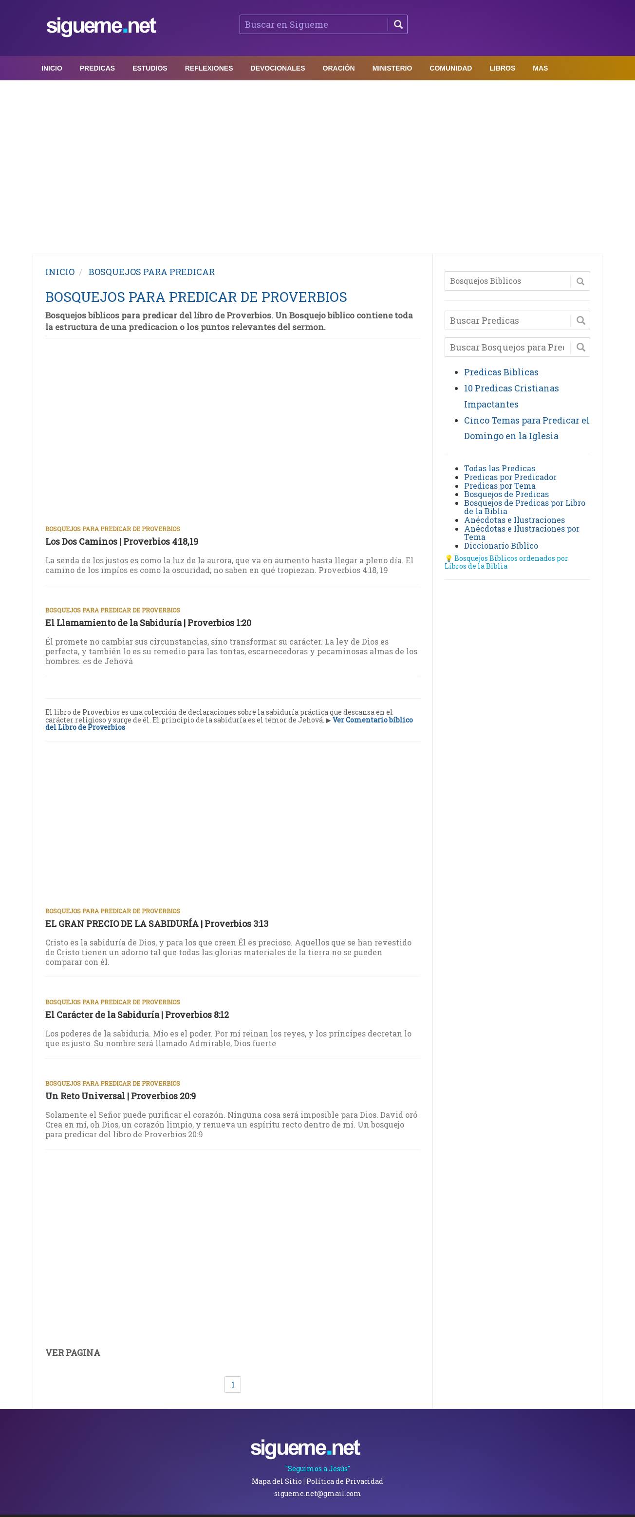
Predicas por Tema (500, 486)
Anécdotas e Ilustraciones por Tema (521, 532)
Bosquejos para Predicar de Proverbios (112, 529)
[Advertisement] (317, 164)
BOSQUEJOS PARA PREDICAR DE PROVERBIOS (196, 297)
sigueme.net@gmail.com (317, 1493)
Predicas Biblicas (501, 372)
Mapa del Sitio (277, 1481)
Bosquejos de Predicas (506, 494)
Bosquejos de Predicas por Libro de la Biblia (524, 507)
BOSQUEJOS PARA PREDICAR (152, 272)
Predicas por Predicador (510, 477)
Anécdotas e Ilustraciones (514, 520)
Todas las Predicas (499, 468)
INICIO (60, 272)
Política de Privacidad (344, 1481)
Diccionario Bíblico (501, 545)
